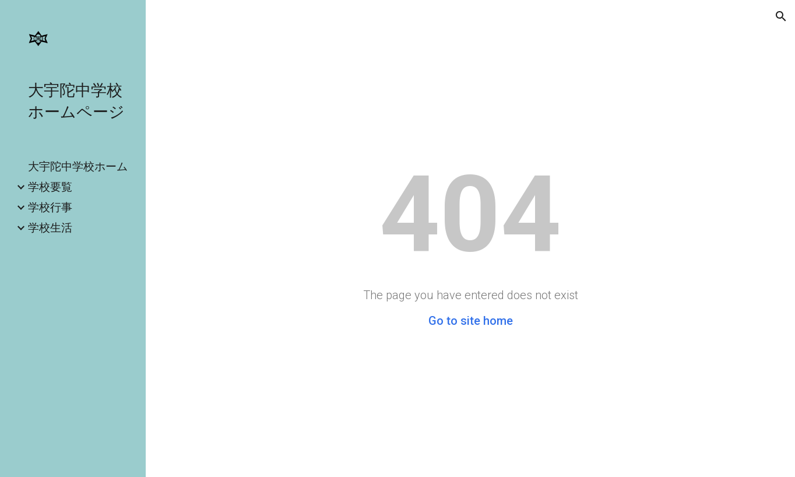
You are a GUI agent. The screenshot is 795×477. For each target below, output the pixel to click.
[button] (781, 16)
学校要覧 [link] (50, 186)
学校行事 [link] (50, 206)
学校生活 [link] (50, 227)
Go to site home (470, 321)
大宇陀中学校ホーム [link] (78, 166)
